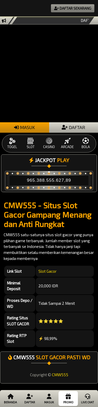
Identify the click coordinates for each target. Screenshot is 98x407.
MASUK (24, 127)
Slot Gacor (47, 271)
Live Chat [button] (87, 398)
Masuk (49, 398)
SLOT (30, 143)
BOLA (86, 143)
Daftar (29, 398)
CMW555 (60, 374)
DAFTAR (73, 127)
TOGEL (12, 143)
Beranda (10, 398)
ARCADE (67, 143)
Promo (68, 398)
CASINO (49, 143)
